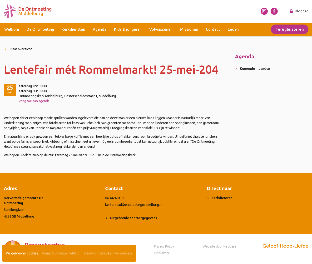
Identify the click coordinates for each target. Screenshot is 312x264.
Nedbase (230, 246)
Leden (233, 29)
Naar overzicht (21, 49)
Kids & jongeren (128, 29)
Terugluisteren (290, 29)
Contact (213, 29)
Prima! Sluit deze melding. (61, 253)
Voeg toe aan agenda (34, 101)
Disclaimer (161, 253)
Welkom (11, 29)
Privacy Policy (164, 246)
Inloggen (301, 11)
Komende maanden (255, 69)
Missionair (189, 29)
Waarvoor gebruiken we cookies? (108, 253)
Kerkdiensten (73, 29)
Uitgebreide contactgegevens (133, 218)
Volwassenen (161, 29)
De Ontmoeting (40, 29)
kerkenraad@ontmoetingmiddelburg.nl (134, 205)
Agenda (99, 29)
